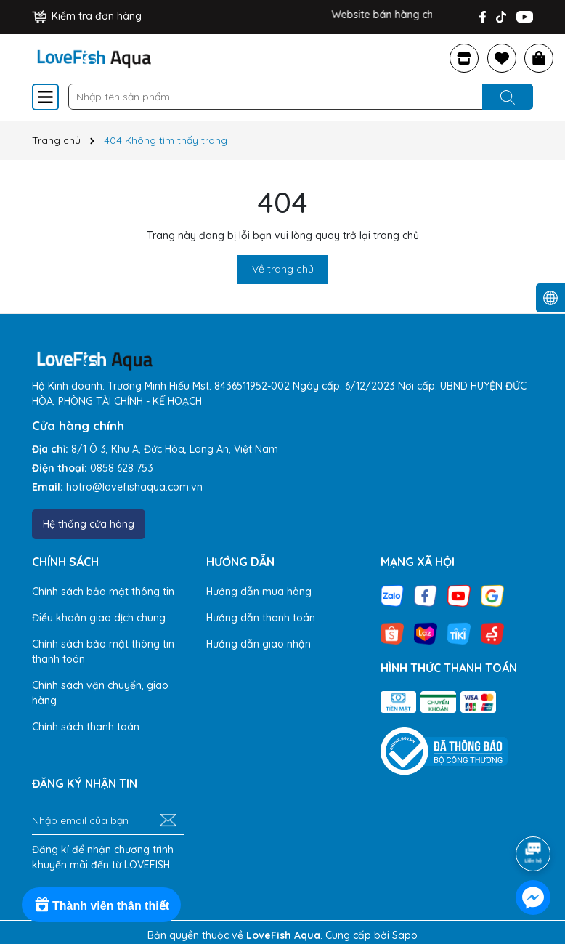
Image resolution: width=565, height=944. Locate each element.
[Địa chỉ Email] (108, 820)
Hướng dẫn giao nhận (258, 643)
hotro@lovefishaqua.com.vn (134, 486)
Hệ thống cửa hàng (88, 524)
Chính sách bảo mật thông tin (103, 591)
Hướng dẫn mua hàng (259, 591)
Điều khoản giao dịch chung (99, 617)
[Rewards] (101, 904)
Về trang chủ (283, 268)
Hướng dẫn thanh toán (260, 617)
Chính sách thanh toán (85, 726)
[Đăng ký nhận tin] (168, 820)
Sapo (405, 935)
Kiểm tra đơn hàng (87, 16)
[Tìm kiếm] (507, 97)
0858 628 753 (121, 468)
